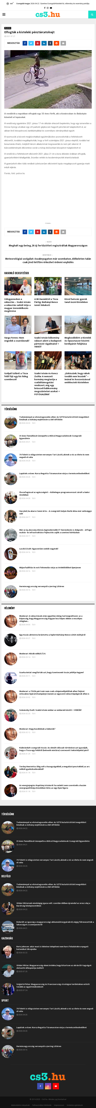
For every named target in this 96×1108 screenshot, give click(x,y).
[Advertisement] (48, 203)
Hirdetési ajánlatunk (75, 1105)
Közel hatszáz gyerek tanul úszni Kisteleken (76, 300)
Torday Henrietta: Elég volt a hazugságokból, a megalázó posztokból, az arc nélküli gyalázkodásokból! (54, 768)
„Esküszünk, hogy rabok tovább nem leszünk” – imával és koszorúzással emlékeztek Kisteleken (77, 378)
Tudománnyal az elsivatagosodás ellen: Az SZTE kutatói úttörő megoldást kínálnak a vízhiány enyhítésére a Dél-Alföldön (54, 418)
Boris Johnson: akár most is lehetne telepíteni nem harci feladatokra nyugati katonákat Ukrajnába (52, 948)
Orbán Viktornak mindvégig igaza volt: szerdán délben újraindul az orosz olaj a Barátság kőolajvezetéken (53, 904)
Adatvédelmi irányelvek (20, 1105)
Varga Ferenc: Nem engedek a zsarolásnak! (16, 339)
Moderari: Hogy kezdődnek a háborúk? (37, 729)
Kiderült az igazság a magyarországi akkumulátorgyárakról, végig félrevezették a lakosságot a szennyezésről (55, 923)
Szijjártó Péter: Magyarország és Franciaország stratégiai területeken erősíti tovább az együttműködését (53, 985)
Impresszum (59, 1105)
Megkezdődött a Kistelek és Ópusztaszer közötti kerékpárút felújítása (78, 341)
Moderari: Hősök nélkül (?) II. (32, 653)
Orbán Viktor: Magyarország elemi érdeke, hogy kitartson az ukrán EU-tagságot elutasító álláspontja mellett (53, 967)
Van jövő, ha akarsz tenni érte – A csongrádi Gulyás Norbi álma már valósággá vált (55, 512)
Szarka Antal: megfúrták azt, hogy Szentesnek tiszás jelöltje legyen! (51, 672)
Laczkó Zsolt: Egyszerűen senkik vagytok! (38, 548)
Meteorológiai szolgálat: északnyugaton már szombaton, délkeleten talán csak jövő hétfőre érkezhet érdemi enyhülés (48, 261)
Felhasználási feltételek (41, 1105)
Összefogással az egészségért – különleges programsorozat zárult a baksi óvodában (54, 494)
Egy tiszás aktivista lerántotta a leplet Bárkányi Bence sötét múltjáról (52, 634)
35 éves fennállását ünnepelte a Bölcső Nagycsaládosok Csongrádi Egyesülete (50, 437)
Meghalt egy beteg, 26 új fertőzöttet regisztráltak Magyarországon (48, 246)
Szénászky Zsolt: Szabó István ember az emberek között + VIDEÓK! (50, 710)
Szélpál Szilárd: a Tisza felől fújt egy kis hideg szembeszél (16, 376)
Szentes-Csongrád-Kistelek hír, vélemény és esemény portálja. (65, 4)
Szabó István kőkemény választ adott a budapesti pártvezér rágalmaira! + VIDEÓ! (47, 342)
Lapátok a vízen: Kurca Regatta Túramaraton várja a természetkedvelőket (54, 473)
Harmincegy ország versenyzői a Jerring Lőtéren (41, 586)
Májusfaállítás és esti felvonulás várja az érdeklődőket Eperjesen (50, 567)
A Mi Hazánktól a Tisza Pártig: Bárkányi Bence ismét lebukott (46, 302)
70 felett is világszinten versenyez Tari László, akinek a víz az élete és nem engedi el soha (54, 456)
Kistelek (7, 28)
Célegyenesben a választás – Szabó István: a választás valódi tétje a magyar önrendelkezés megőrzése (17, 305)
